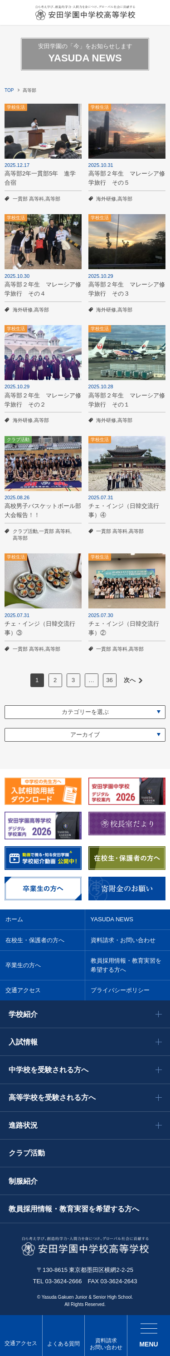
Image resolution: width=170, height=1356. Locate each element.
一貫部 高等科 (28, 198)
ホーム (14, 919)
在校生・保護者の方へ (34, 940)
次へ (130, 680)
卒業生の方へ (23, 965)
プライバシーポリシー (120, 990)
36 (109, 680)
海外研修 (106, 198)
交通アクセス (21, 1343)
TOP (9, 90)
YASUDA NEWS (112, 919)
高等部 (52, 198)
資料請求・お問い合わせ (123, 940)
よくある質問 (63, 1344)
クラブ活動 (25, 531)
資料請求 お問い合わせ (106, 1344)
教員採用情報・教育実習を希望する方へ (126, 965)
